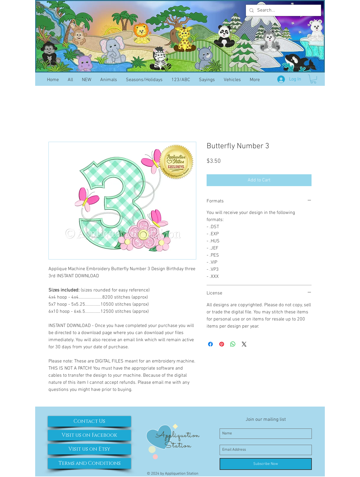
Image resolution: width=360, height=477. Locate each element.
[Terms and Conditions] (89, 463)
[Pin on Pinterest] (221, 344)
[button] (313, 79)
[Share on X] (244, 344)
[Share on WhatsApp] (232, 344)
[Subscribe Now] (266, 464)
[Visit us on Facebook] (89, 435)
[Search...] (283, 10)
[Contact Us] (89, 421)
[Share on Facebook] (210, 344)
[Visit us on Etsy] (89, 449)
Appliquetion (177, 435)
